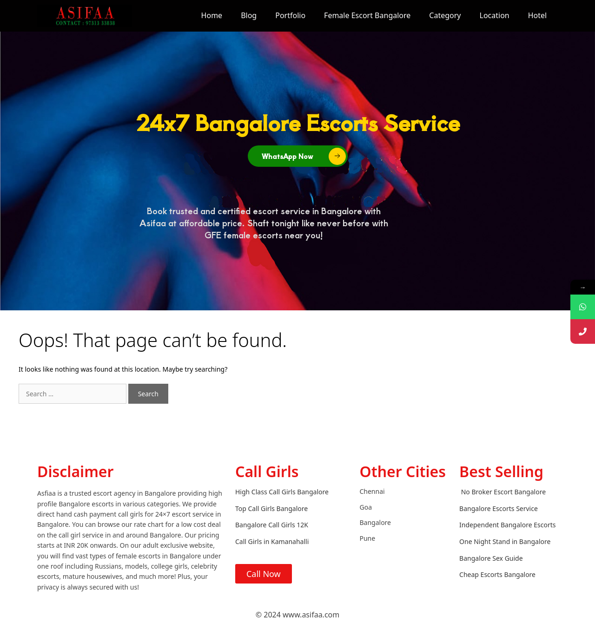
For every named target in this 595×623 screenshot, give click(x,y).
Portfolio (290, 15)
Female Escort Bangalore (367, 15)
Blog (249, 15)
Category (445, 15)
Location (494, 15)
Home (212, 15)
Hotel (537, 15)
